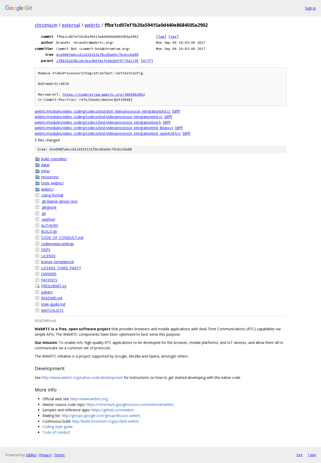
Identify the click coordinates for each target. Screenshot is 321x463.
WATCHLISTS (52, 310)
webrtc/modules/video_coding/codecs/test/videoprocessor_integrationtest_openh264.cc (108, 133)
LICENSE (48, 255)
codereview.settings (57, 243)
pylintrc (47, 292)
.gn (43, 213)
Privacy (45, 454)
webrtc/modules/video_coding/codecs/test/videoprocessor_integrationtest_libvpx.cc (104, 127)
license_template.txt (57, 261)
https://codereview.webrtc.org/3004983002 (104, 94)
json (312, 454)
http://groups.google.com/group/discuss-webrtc (101, 415)
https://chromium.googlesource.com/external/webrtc (130, 404)
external (71, 25)
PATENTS (49, 280)
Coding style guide (57, 426)
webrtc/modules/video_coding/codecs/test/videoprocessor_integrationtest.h (98, 122)
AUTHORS (49, 225)
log (161, 36)
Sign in (310, 8)
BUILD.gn (49, 231)
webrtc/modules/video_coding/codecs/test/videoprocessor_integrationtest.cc (99, 116)
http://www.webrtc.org (89, 398)
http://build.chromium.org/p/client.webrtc (105, 421)
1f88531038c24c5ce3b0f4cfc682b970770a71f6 (97, 60)
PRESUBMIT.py (53, 285)
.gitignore (49, 207)
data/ (45, 164)
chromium (46, 25)
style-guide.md (53, 304)
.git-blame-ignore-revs (59, 201)
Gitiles (31, 454)
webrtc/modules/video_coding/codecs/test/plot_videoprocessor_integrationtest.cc (103, 111)
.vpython (48, 219)
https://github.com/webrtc (112, 409)
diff (147, 60)
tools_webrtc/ (52, 183)
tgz (173, 36)
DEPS (45, 249)
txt (299, 454)
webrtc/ (47, 189)
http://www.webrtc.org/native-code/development (82, 377)
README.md (51, 298)
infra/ (45, 170)
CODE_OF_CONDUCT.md (62, 237)
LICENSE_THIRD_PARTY (61, 267)
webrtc (92, 25)
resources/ (50, 176)
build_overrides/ (54, 158)
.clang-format (52, 195)
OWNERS (49, 273)
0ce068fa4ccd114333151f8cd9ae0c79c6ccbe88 (97, 54)
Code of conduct (56, 432)
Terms (59, 454)
